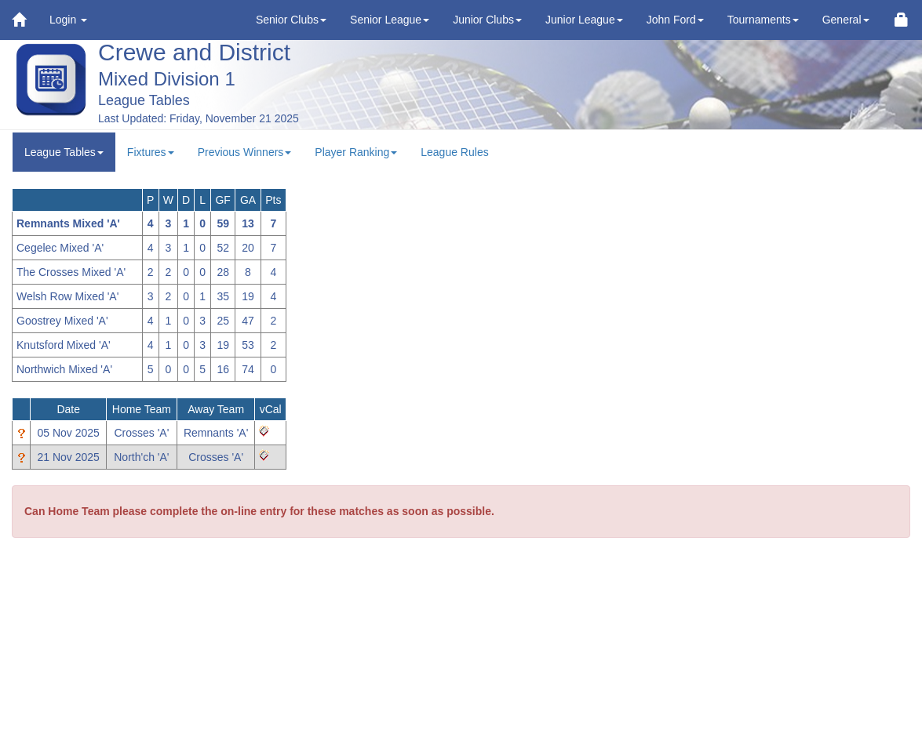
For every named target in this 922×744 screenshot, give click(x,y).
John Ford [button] (675, 19)
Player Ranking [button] (356, 152)
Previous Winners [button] (245, 152)
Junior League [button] (584, 19)
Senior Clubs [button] (291, 19)
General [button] (845, 19)
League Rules (454, 152)
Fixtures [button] (150, 152)
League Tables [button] (64, 152)
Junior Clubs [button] (487, 19)
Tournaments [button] (763, 19)
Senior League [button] (389, 19)
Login (68, 19)
